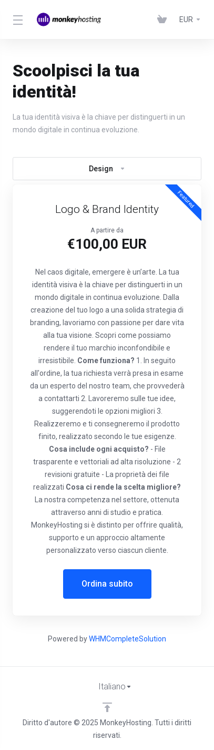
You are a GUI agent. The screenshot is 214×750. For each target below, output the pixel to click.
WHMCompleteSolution (127, 639)
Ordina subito (107, 584)
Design (107, 168)
